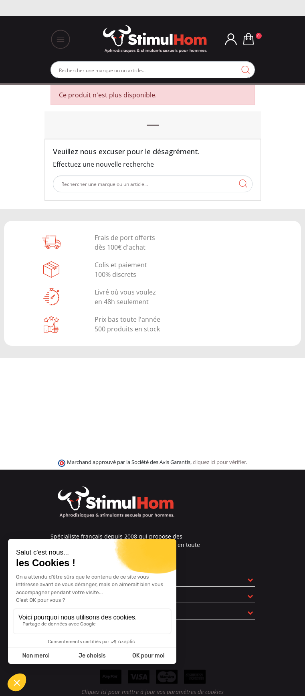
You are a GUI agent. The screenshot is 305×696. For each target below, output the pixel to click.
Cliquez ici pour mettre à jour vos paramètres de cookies (152, 692)
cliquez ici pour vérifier (219, 462)
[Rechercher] (152, 69)
